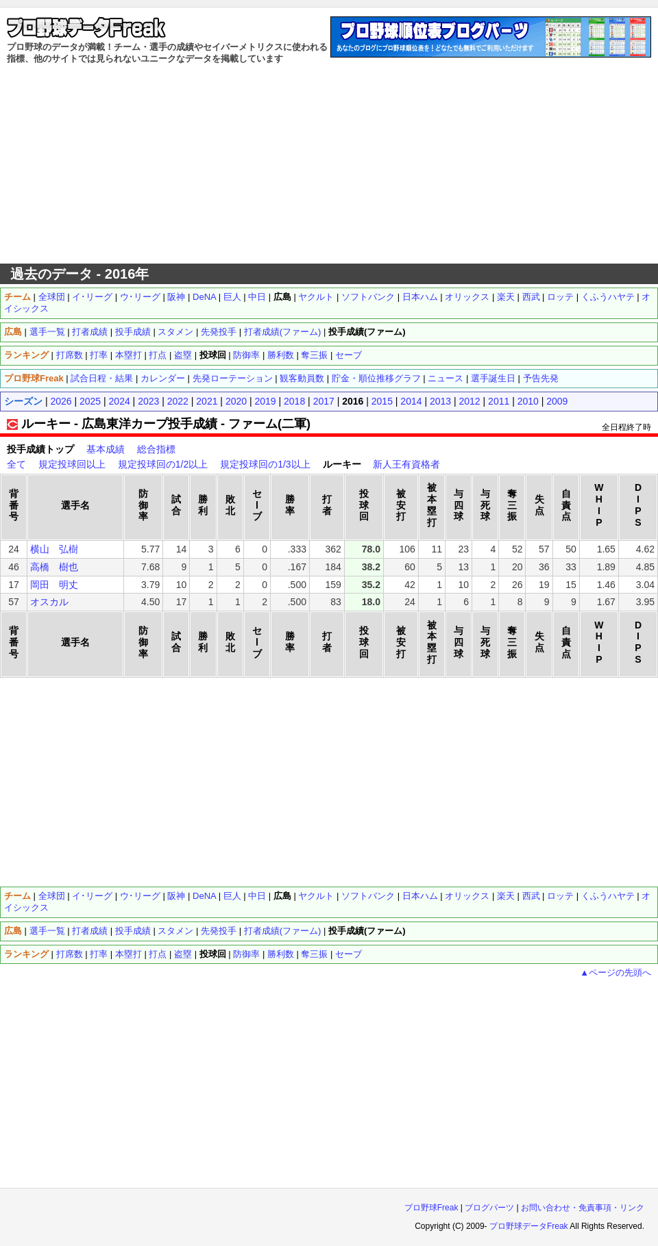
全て (16, 464)
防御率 (246, 355)
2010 (528, 401)
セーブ (348, 355)
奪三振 (314, 355)
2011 (498, 401)
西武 (531, 297)
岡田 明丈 (54, 584)
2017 (323, 401)
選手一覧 (47, 332)
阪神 (176, 297)
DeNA (204, 297)
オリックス (467, 297)
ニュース (445, 378)
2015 (382, 401)
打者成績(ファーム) (282, 332)
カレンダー (163, 378)
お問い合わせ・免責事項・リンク (582, 1207)
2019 (265, 401)
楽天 (506, 297)
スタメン (175, 332)
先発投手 (218, 332)
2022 (177, 401)
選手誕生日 (493, 378)
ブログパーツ (489, 1207)
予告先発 (541, 378)
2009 (557, 401)
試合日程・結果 (102, 378)
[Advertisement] (329, 164)
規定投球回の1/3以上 (265, 464)
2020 (236, 401)
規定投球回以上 (72, 464)
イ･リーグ (92, 297)
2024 (119, 401)
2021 (206, 401)
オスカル (49, 601)
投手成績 (133, 332)
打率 (99, 355)
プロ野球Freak (431, 1207)
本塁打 (128, 355)
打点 (158, 355)
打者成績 (90, 332)
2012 (469, 401)
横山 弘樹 (54, 549)
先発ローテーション (233, 378)
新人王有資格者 (406, 464)
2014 (411, 401)
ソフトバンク (368, 297)
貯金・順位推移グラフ (376, 378)
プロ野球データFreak (528, 1226)
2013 (440, 401)
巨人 (232, 297)
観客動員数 (302, 378)
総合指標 (156, 449)
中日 (257, 297)
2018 (294, 401)
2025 (90, 401)
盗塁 (183, 355)
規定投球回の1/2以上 (163, 464)
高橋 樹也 (54, 566)
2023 (148, 401)
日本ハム (420, 297)
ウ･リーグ (140, 297)
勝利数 (280, 355)
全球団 (51, 297)
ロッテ (560, 297)
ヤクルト (316, 297)
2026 (60, 401)
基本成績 (105, 449)
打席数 (69, 355)
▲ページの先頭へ (615, 972)
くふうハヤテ (608, 297)
